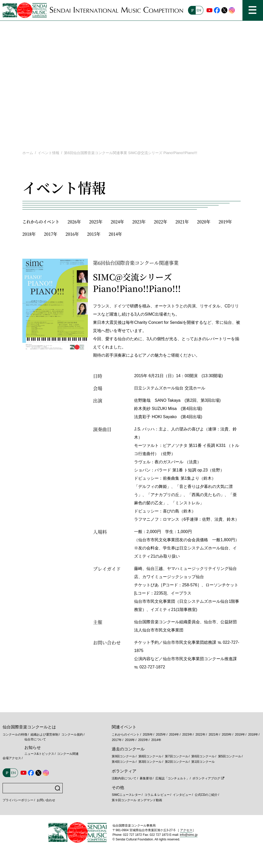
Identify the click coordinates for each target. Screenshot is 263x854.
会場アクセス (12, 758)
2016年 (72, 234)
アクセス (186, 830)
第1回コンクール (203, 761)
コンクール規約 (72, 734)
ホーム (27, 153)
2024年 (117, 222)
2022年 (160, 222)
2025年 (95, 222)
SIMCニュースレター (126, 795)
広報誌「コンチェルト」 (172, 778)
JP (192, 10)
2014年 (115, 234)
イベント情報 (48, 153)
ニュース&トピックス (39, 754)
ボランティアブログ (206, 778)
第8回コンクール (150, 756)
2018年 (29, 234)
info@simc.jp (189, 835)
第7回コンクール (176, 756)
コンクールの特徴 (15, 734)
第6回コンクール (203, 756)
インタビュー (182, 795)
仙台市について (35, 739)
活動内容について (124, 778)
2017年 (50, 234)
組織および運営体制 (44, 734)
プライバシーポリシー (18, 800)
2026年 (74, 222)
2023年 (139, 222)
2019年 (225, 222)
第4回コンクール (123, 761)
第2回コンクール (176, 761)
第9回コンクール (123, 756)
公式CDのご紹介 (206, 795)
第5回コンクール (229, 756)
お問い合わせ (46, 800)
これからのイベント (40, 222)
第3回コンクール (150, 761)
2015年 (93, 234)
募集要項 (146, 778)
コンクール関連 (68, 754)
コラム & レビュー (157, 795)
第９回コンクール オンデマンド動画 (137, 800)
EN (199, 10)
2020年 (203, 222)
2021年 (182, 222)
